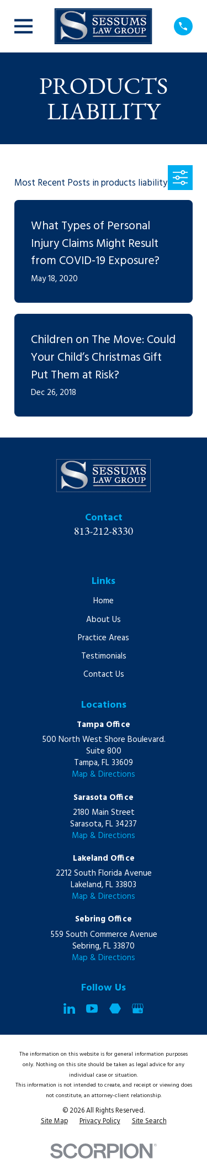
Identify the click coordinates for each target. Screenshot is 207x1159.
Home (103, 601)
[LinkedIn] (69, 1008)
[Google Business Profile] (138, 1008)
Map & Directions (103, 774)
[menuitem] (54, 1122)
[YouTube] (92, 1008)
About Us (103, 619)
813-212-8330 (104, 531)
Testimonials (103, 656)
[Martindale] (115, 1008)
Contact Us (103, 674)
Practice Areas (103, 638)
